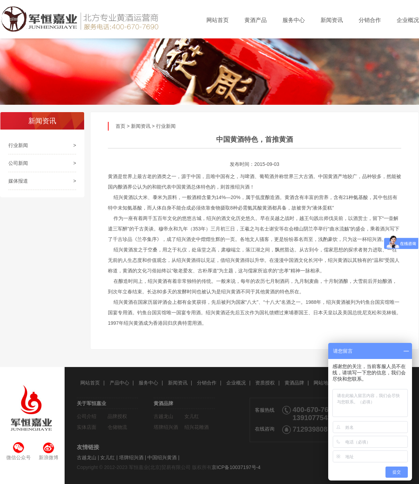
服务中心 (293, 20)
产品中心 (119, 383)
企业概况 (408, 20)
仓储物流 (117, 427)
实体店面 (86, 427)
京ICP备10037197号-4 (236, 467)
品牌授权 (117, 416)
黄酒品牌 (294, 383)
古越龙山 (163, 416)
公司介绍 (86, 416)
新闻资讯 (332, 20)
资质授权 (265, 383)
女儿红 (191, 416)
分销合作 (370, 20)
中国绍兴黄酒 (162, 457)
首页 (120, 126)
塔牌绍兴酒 (166, 427)
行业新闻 (18, 145)
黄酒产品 (255, 20)
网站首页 (217, 20)
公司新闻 (18, 163)
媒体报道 (18, 181)
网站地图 (323, 383)
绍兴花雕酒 (196, 427)
